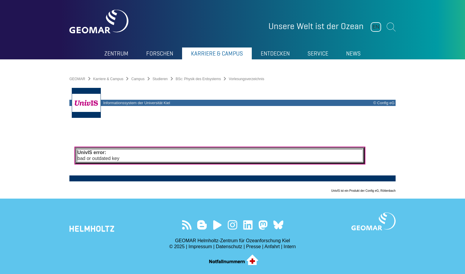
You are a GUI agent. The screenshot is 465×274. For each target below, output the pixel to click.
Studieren (160, 79)
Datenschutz (229, 246)
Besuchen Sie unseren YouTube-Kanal (217, 225)
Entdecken (275, 53)
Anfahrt (272, 246)
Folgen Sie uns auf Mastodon (263, 225)
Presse (253, 246)
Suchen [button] (391, 27)
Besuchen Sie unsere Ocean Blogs (202, 225)
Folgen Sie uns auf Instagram (232, 225)
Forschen (159, 53)
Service (318, 53)
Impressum (200, 246)
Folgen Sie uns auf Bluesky (278, 225)
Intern (290, 246)
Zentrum (116, 53)
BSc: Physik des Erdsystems (198, 79)
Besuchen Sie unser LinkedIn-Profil (248, 225)
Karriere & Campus (217, 53)
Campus (138, 79)
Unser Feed (186, 225)
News (353, 53)
